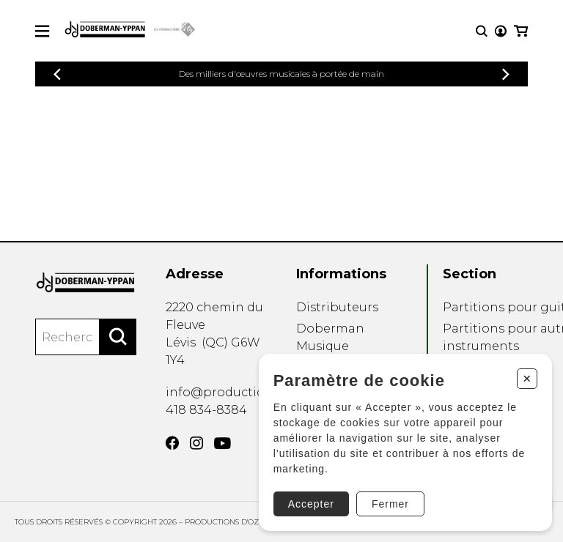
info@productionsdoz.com (248, 392)
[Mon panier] (521, 31)
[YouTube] (222, 443)
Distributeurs (337, 307)
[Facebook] (172, 443)
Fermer (390, 504)
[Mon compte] (501, 31)
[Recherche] (481, 31)
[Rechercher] (118, 337)
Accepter (311, 504)
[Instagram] (196, 443)
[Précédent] (57, 74)
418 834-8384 (206, 410)
